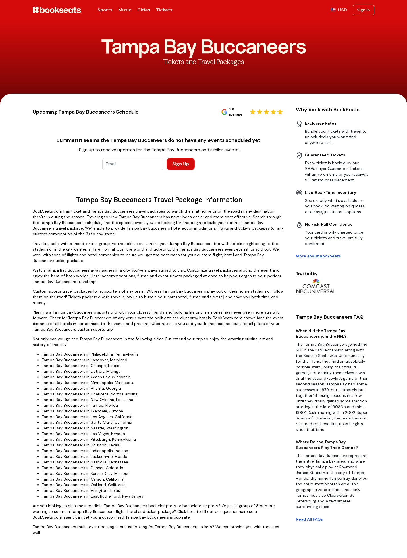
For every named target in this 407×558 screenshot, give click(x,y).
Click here (186, 511)
